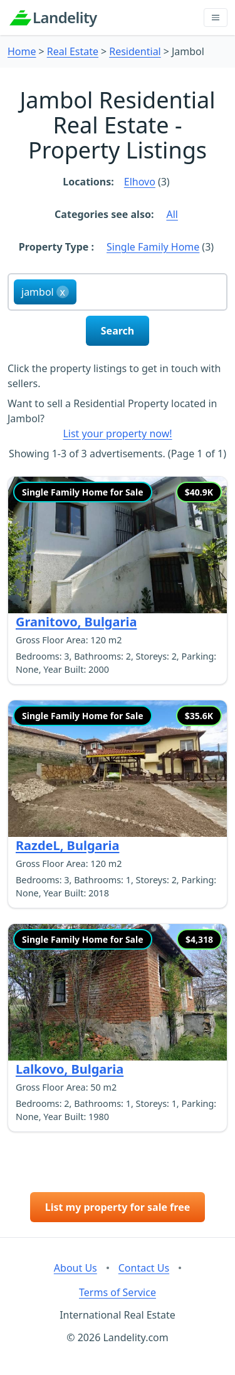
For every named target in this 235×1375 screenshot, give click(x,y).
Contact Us (143, 1268)
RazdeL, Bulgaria (67, 845)
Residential (135, 51)
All (171, 214)
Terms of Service (117, 1292)
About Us (75, 1268)
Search (117, 331)
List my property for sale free (118, 1207)
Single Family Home (153, 247)
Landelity (65, 18)
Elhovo (139, 182)
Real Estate (72, 51)
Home (22, 51)
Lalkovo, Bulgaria (69, 1069)
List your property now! (117, 433)
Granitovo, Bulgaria (76, 621)
